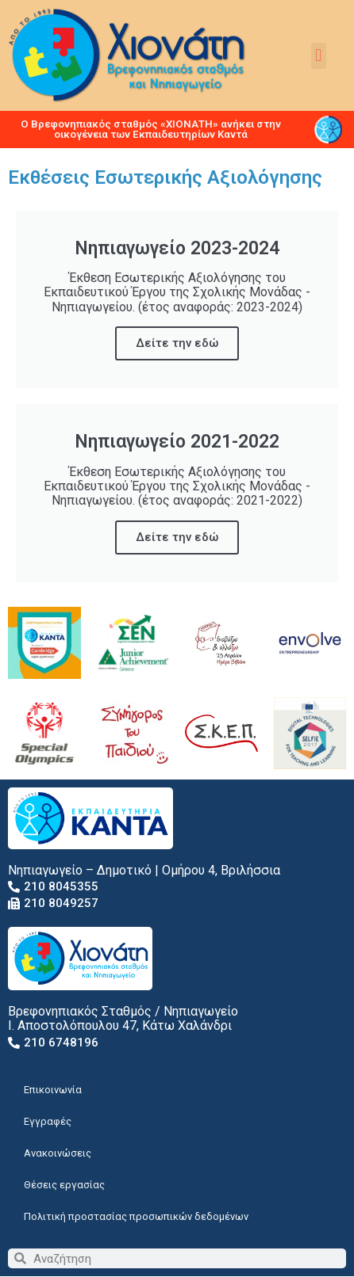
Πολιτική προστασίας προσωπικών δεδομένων (136, 1216)
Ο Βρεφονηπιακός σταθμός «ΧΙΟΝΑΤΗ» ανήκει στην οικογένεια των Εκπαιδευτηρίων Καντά (151, 129)
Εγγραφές (47, 1121)
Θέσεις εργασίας (64, 1185)
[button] (318, 56)
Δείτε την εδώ (177, 343)
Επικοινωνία (53, 1090)
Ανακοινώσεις (57, 1153)
